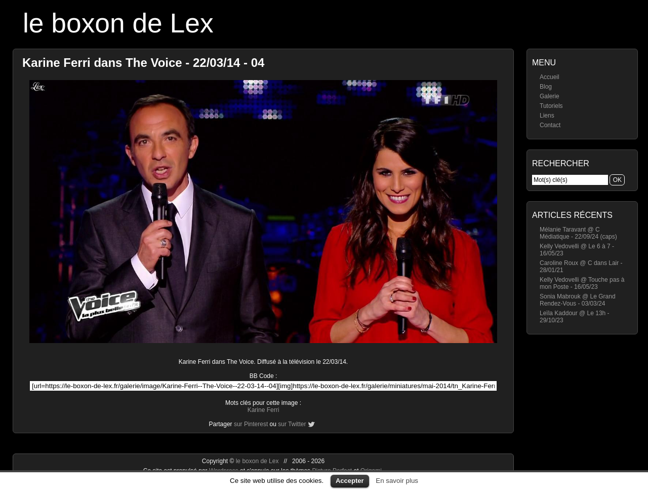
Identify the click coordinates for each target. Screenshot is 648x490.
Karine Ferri (263, 409)
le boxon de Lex (118, 23)
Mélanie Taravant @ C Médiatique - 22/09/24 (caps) (578, 233)
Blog (546, 86)
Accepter (350, 480)
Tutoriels (551, 105)
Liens (547, 115)
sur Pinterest (251, 424)
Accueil (549, 77)
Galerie (549, 96)
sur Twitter (292, 424)
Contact (550, 125)
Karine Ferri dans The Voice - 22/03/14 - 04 (143, 62)
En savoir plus (397, 480)
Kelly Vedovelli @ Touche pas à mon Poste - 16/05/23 (582, 283)
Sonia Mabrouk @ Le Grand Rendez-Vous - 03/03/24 (578, 300)
